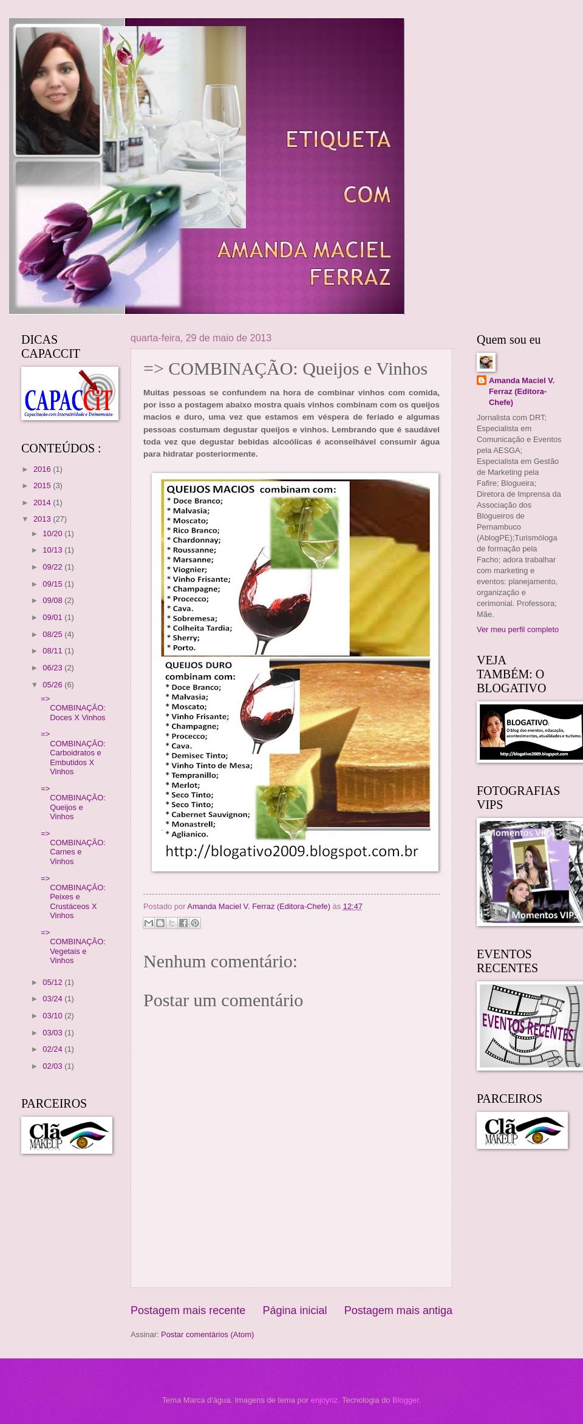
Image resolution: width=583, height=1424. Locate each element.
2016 (43, 469)
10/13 (53, 549)
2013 (43, 518)
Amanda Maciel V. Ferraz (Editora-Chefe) (521, 391)
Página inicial (294, 1310)
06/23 (53, 667)
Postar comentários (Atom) (207, 1334)
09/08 (53, 600)
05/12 (53, 982)
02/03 (53, 1066)
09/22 (53, 566)
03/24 (53, 998)
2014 (43, 502)
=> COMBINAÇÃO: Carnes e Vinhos (73, 847)
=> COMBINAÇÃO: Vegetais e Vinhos (73, 946)
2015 (43, 485)
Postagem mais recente (188, 1310)
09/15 (53, 583)
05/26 (53, 684)
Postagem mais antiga (398, 1310)
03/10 (53, 1015)
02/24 (53, 1049)
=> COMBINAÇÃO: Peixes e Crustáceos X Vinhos (73, 897)
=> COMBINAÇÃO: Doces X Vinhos (73, 708)
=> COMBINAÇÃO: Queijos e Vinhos (73, 802)
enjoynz (324, 1400)
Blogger (405, 1400)
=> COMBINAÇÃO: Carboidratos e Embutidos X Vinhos (73, 752)
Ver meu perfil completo (518, 629)
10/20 (53, 533)
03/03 (53, 1032)
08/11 (53, 650)
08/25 (53, 634)
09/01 (53, 617)
